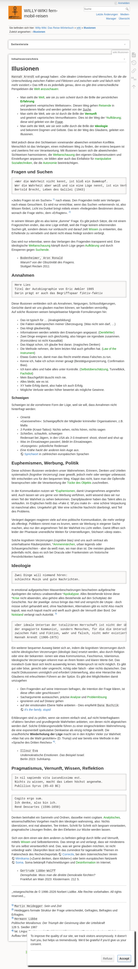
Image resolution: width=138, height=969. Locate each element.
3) (56, 613)
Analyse (75, 697)
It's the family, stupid (38, 709)
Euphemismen (65, 491)
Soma (19, 862)
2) (70, 212)
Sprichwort (31, 454)
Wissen (93, 229)
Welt (41, 97)
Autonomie (50, 163)
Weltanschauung (64, 154)
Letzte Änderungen (107, 14)
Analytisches (111, 817)
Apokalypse (71, 594)
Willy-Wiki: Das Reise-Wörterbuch (54, 27)
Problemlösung (97, 697)
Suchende (42, 249)
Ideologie (101, 126)
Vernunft (91, 113)
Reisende (105, 105)
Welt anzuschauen (46, 89)
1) (54, 199)
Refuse (107, 958)
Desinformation (86, 862)
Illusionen (90, 27)
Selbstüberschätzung (94, 369)
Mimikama (22, 858)
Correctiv (68, 854)
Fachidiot (26, 373)
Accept (124, 958)
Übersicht (124, 18)
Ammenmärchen (64, 544)
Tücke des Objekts (79, 482)
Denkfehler (106, 332)
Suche (128, 9)
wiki (79, 27)
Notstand (17, 614)
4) (54, 741)
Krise (16, 598)
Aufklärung (114, 117)
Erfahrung (27, 101)
